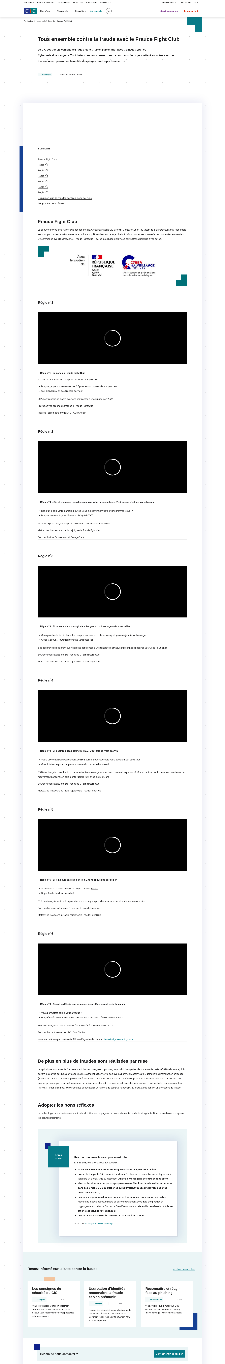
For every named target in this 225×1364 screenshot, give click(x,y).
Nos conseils (40, 21)
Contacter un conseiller (169, 1296)
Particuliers (29, 2)
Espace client (191, 11)
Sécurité (51, 21)
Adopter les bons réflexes (52, 146)
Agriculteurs (91, 2)
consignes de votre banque (99, 1166)
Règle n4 (43, 124)
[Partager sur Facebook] (129, 1323)
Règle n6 (43, 135)
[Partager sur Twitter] (123, 1323)
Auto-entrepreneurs (45, 2)
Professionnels (64, 2)
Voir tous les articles (184, 1211)
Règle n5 (43, 129)
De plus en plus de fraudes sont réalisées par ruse (65, 140)
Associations (105, 2)
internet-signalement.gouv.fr (121, 981)
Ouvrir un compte (169, 11)
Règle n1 (43, 107)
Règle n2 (43, 113)
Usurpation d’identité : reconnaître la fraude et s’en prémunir (107, 1235)
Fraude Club (47, 102)
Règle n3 (43, 118)
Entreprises (78, 2)
